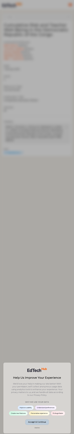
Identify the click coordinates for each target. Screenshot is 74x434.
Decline (37, 428)
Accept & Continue (37, 422)
